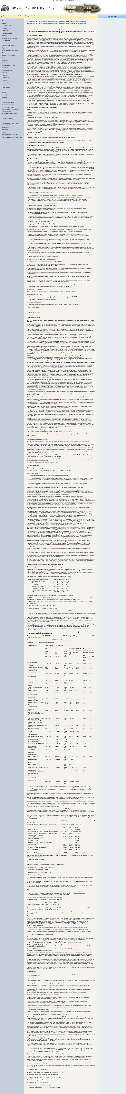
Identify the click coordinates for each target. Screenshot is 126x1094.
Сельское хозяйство (7, 118)
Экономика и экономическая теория (12, 137)
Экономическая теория (8, 116)
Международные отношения (10, 50)
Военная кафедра (7, 33)
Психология (5, 67)
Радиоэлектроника (7, 70)
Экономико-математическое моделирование (10, 110)
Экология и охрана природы (10, 134)
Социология (5, 77)
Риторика (4, 75)
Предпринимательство (8, 65)
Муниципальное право (8, 55)
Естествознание (6, 43)
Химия (3, 99)
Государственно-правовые (9, 38)
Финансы (4, 97)
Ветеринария (5, 30)
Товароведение (6, 127)
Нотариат (4, 58)
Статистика (5, 80)
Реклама (4, 72)
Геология (4, 35)
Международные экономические (11, 53)
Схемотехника (6, 87)
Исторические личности (8, 45)
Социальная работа (7, 121)
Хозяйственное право (8, 102)
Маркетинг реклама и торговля (10, 48)
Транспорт (5, 129)
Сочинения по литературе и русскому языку (10, 124)
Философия (5, 95)
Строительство (6, 85)
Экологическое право (8, 107)
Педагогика (5, 60)
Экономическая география (9, 113)
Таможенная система (8, 90)
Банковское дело (6, 25)
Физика (4, 92)
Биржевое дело (6, 28)
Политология (5, 62)
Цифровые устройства (8, 104)
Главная (4, 23)
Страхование (5, 82)
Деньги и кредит (6, 40)
